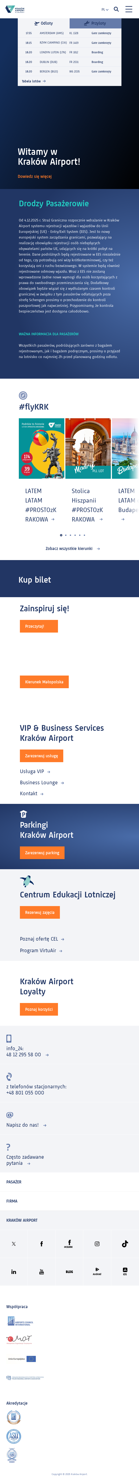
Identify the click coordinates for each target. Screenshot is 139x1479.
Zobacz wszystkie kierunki (70, 548)
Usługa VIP (32, 771)
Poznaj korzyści (39, 1009)
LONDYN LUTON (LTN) (53, 52)
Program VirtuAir (38, 950)
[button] (61, 535)
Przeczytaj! (34, 626)
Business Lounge (39, 782)
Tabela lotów (31, 81)
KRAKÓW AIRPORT (21, 1220)
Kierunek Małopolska (44, 681)
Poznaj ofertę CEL (39, 939)
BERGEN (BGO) (49, 71)
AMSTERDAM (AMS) (52, 33)
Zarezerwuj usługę (41, 755)
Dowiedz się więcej (35, 176)
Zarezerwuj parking (42, 852)
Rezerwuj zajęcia (40, 912)
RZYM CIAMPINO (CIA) (53, 42)
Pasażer (13, 1181)
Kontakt (28, 793)
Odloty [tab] (43, 23)
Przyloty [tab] (95, 23)
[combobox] (103, 9)
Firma (11, 1201)
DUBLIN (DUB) (48, 61)
